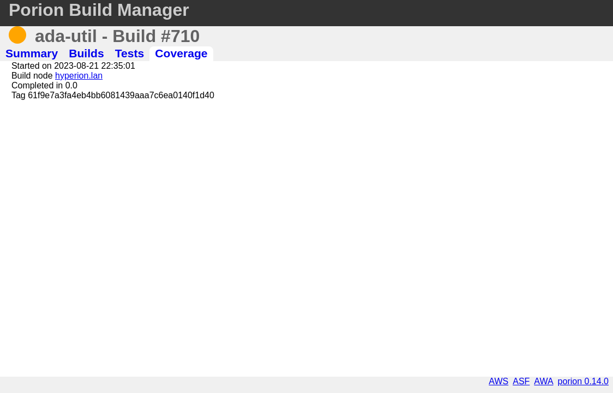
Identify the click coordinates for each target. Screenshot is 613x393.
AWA (543, 381)
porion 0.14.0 (583, 381)
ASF (521, 381)
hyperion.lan (79, 75)
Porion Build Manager (99, 10)
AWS (498, 381)
